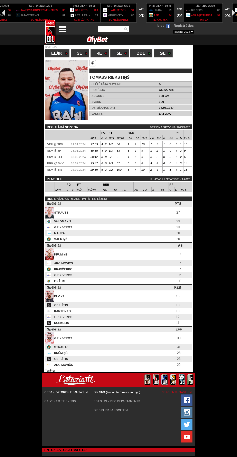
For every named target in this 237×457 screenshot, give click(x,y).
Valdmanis (62, 221)
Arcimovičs (63, 263)
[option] (40, 12)
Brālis (59, 281)
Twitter (50, 370)
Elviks (59, 296)
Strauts (60, 212)
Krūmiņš (60, 254)
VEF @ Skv (55, 144)
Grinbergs (62, 227)
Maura (59, 233)
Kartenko (62, 311)
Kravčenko (63, 269)
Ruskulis (61, 323)
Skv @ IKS (54, 169)
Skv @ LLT (55, 157)
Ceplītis (60, 305)
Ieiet (160, 25)
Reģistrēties (184, 25)
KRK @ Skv (55, 163)
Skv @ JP (54, 150)
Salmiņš (60, 239)
